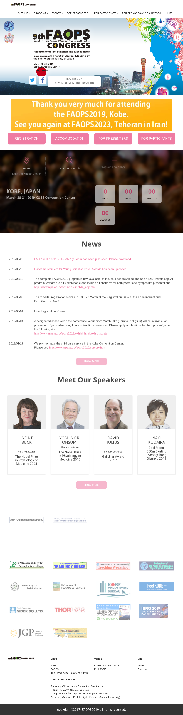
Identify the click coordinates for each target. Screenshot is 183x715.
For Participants (105, 13)
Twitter (141, 665)
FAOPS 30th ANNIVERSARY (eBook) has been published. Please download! (83, 261)
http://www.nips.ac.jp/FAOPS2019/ (90, 693)
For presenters (77, 13)
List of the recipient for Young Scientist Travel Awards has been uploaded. (80, 271)
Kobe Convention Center (107, 665)
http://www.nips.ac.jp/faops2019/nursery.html (77, 350)
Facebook (143, 669)
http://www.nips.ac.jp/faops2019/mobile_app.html (65, 289)
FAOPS (55, 669)
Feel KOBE (100, 669)
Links (169, 13)
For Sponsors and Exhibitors (141, 13)
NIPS (53, 665)
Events (56, 13)
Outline (23, 13)
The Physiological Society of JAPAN (69, 673)
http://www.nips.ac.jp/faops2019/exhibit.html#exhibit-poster (71, 336)
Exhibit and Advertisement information (74, 81)
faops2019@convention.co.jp (75, 690)
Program (40, 13)
